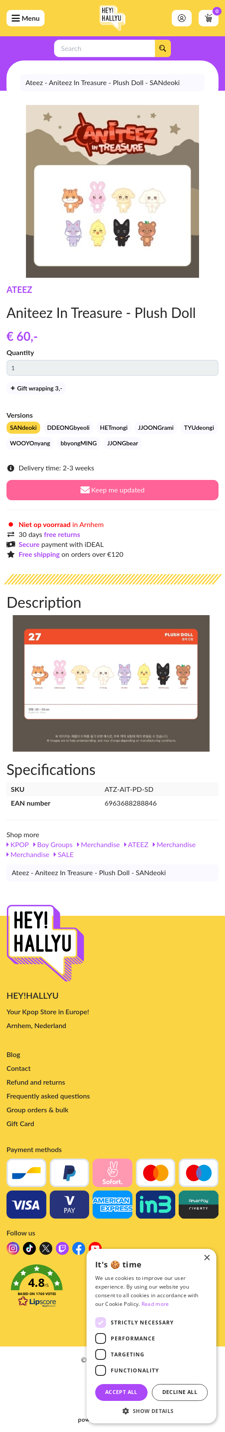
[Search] (162, 48)
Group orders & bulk (37, 1109)
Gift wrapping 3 (36, 388)
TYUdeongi (199, 427)
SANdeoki (23, 427)
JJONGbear (122, 443)
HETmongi (114, 427)
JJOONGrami (156, 427)
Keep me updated (112, 490)
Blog (13, 1054)
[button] (151, 1411)
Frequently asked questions (48, 1096)
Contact (18, 1068)
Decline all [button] (179, 1392)
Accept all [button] (121, 1392)
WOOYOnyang (30, 443)
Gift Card (20, 1123)
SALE (64, 854)
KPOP (17, 844)
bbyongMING (79, 443)
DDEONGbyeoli (68, 427)
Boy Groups (53, 844)
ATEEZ (19, 289)
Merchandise (98, 844)
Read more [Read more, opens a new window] (155, 1304)
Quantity (20, 352)
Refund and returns (35, 1082)
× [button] (206, 1258)
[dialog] (151, 1336)
